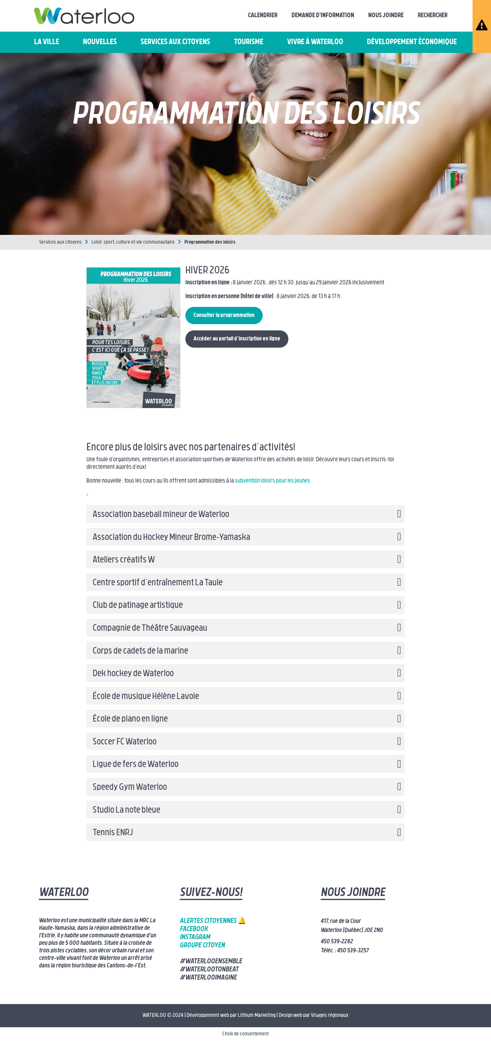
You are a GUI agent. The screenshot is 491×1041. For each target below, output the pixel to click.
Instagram (195, 937)
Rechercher (432, 16)
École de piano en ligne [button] (130, 719)
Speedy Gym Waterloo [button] (130, 787)
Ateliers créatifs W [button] (124, 560)
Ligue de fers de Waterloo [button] (135, 764)
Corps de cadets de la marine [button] (140, 651)
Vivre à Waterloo (315, 42)
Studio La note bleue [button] (126, 810)
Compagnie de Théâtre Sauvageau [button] (150, 628)
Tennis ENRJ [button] (113, 833)
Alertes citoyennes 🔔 (213, 921)
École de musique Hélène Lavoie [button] (146, 696)
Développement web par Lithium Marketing (231, 1015)
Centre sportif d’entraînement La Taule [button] (158, 583)
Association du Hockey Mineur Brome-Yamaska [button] (171, 537)
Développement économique (412, 42)
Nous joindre (386, 16)
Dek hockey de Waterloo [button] (133, 674)
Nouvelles (100, 42)
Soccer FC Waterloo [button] (125, 742)
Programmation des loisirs (209, 242)
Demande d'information (323, 16)
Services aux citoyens (175, 42)
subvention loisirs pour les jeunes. (272, 481)
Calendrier (262, 16)
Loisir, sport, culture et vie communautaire (133, 242)
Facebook (194, 929)
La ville (46, 42)
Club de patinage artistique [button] (138, 605)
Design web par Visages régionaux (314, 1015)
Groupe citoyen (202, 945)
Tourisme (248, 42)
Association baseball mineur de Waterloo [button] (161, 514)
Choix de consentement (245, 1034)
